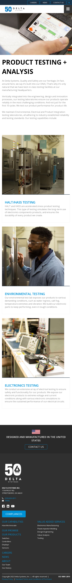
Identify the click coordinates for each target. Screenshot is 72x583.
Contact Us (36, 446)
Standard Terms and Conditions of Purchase (33, 579)
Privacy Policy (7, 579)
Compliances (14, 514)
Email (6, 500)
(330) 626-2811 (9, 498)
